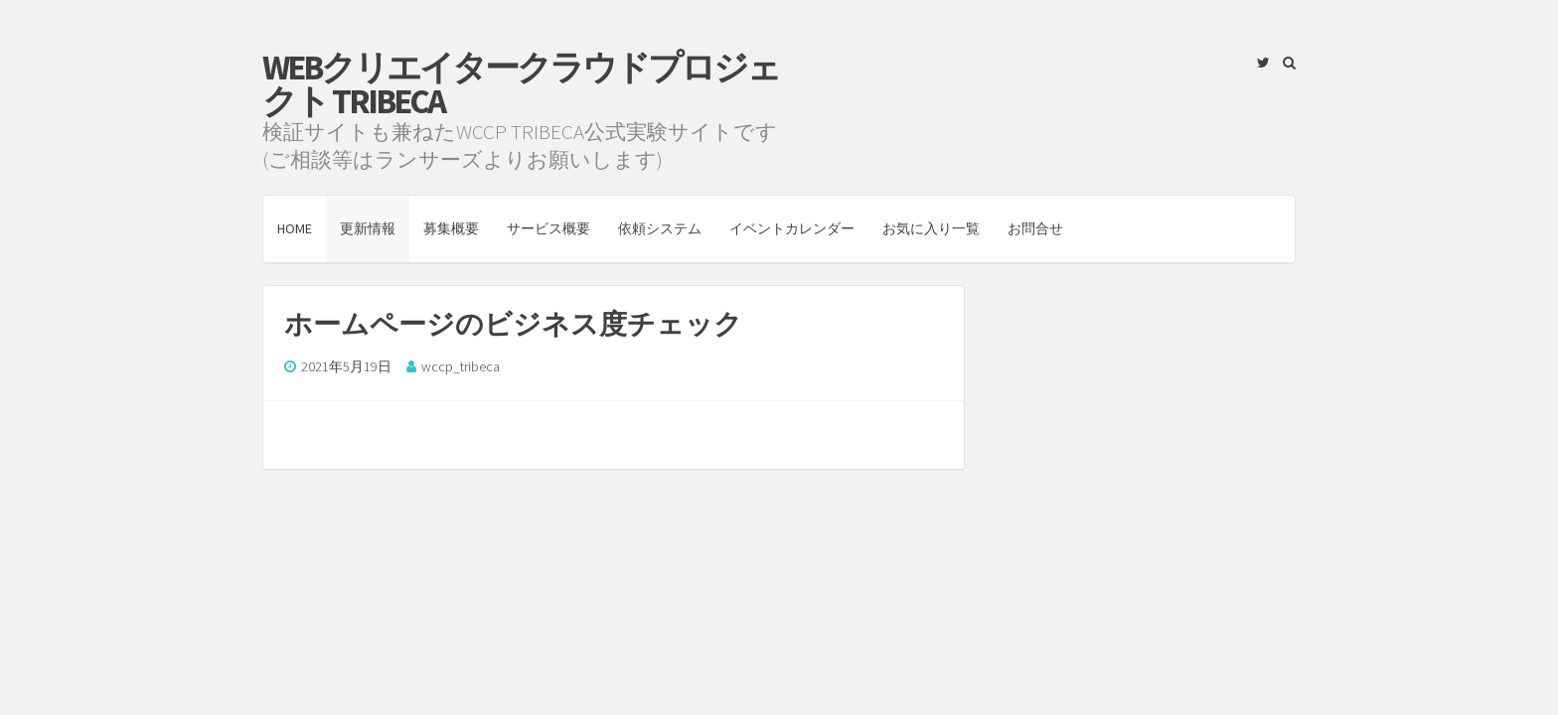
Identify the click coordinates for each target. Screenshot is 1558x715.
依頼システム (659, 228)
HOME (294, 228)
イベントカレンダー (792, 228)
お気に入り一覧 (931, 228)
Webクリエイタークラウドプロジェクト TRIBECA (520, 84)
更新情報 (367, 228)
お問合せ (1035, 228)
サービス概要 (548, 228)
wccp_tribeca (460, 366)
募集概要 (451, 228)
